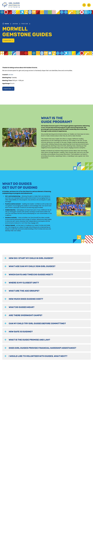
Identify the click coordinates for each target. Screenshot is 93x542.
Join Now (15, 23)
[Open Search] (84, 5)
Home (7, 23)
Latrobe (10, 74)
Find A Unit (24, 23)
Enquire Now (8, 40)
